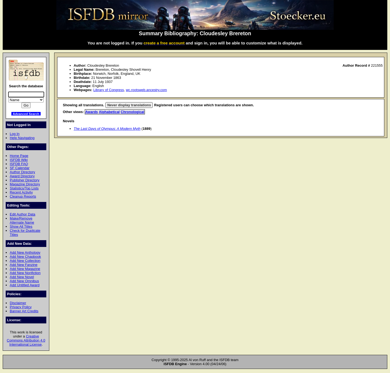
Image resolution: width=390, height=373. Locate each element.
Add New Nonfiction (25, 273)
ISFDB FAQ (19, 164)
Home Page (19, 156)
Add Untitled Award (25, 285)
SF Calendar (20, 168)
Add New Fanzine (23, 265)
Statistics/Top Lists (24, 188)
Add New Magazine (25, 269)
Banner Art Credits (24, 311)
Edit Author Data (22, 214)
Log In (15, 134)
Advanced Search (26, 113)
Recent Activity (21, 192)
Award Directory (22, 176)
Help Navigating (22, 138)
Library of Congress (108, 90)
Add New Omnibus (24, 281)
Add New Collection (25, 261)
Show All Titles (21, 226)
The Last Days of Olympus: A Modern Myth (107, 129)
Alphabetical (109, 112)
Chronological (132, 112)
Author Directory (22, 172)
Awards (91, 112)
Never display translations (129, 105)
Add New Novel (22, 277)
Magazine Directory (25, 184)
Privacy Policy (21, 307)
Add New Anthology (25, 252)
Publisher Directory (24, 180)
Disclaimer (18, 303)
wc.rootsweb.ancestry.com (146, 90)
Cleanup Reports (23, 196)
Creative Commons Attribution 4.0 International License (26, 340)
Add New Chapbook (25, 257)
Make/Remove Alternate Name (22, 220)
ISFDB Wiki (19, 160)
